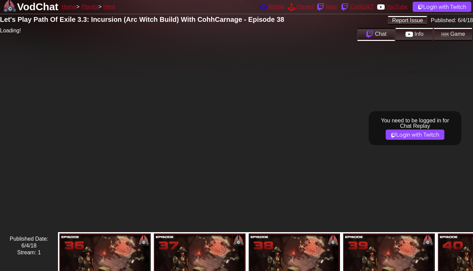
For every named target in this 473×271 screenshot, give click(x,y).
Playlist (90, 7)
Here (109, 7)
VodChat (37, 6)
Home (69, 7)
